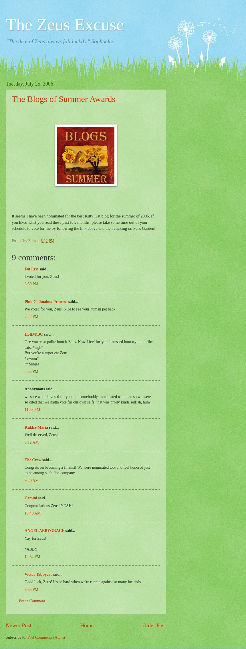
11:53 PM (32, 409)
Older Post (154, 625)
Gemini (31, 498)
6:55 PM (31, 589)
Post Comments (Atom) (46, 637)
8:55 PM (31, 371)
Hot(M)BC (34, 334)
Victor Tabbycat (38, 574)
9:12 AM (32, 442)
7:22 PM (31, 316)
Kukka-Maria (36, 427)
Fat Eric (32, 269)
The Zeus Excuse (65, 24)
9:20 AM (32, 480)
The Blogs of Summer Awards (63, 99)
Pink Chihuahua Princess (46, 302)
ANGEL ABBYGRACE (44, 531)
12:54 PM (32, 557)
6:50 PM (31, 284)
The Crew (33, 460)
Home (87, 625)
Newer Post (18, 625)
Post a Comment (32, 601)
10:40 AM (33, 513)
